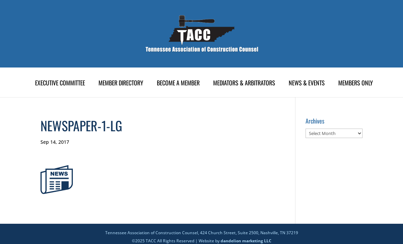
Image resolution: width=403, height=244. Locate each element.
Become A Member (178, 83)
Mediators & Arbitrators (244, 83)
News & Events (307, 83)
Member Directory (120, 83)
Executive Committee (60, 83)
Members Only (355, 83)
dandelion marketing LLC (246, 241)
